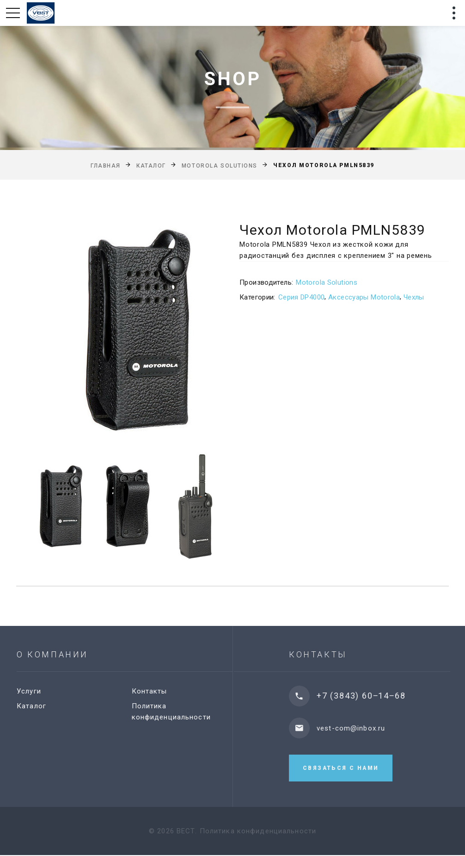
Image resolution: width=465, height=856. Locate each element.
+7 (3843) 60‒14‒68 (374, 695)
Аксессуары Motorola (364, 297)
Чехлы (414, 297)
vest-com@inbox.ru (364, 728)
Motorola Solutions (219, 165)
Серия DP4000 (301, 297)
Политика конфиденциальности (258, 832)
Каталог (151, 165)
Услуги (38, 691)
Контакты (158, 691)
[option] (115, 332)
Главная (106, 165)
